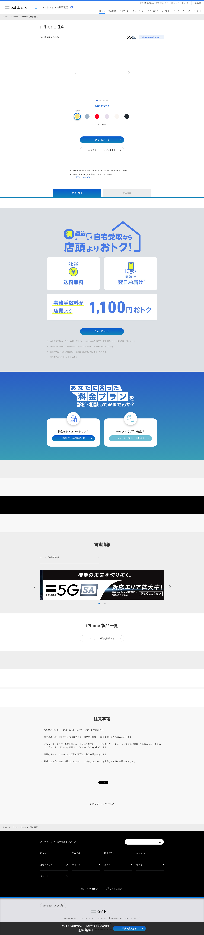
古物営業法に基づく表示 (119, 918)
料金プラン (109, 853)
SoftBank (15, 7)
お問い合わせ (92, 888)
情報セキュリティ (70, 918)
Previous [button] (75, 72)
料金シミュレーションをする (104, 150)
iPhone (15, 17)
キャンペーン (142, 853)
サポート (44, 876)
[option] (102, 72)
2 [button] (105, 603)
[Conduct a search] (141, 841)
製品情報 (76, 853)
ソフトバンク (102, 911)
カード (107, 864)
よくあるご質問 (116, 888)
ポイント (76, 864)
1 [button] (99, 603)
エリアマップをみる (82, 177)
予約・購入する (108, 140)
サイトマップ (135, 918)
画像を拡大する (102, 106)
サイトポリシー (102, 918)
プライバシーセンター (87, 918)
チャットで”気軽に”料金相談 (130, 438)
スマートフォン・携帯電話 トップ (56, 841)
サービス (140, 864)
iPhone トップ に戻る (102, 804)
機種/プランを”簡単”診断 (73, 438)
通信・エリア (46, 864)
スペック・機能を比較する (105, 638)
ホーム (7, 17)
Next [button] (129, 72)
